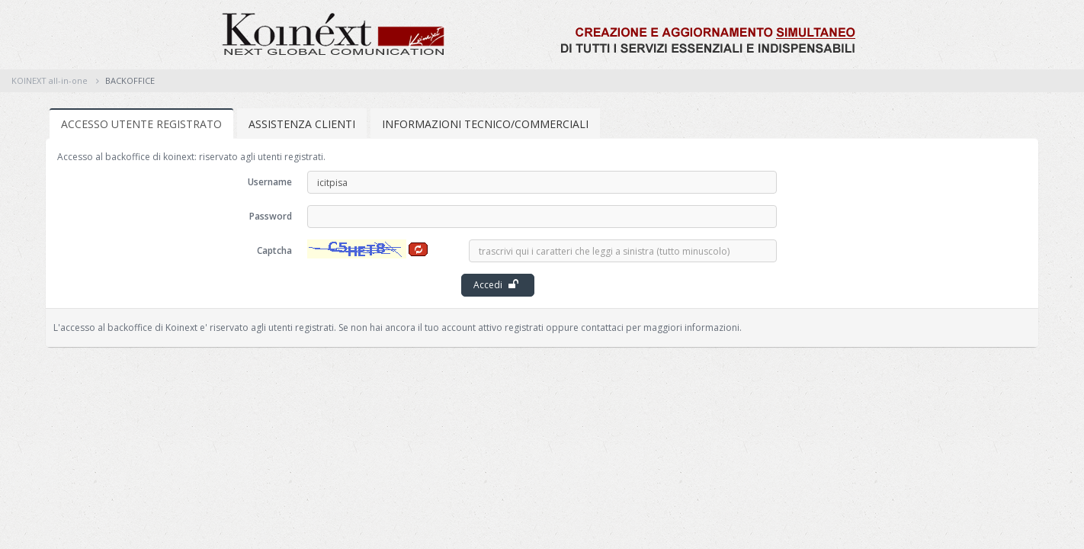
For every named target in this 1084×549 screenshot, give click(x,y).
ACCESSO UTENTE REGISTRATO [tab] (141, 124)
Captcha (274, 250)
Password (270, 216)
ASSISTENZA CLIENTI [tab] (302, 124)
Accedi (495, 284)
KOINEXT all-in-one (49, 80)
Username (270, 181)
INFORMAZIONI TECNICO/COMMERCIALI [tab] (485, 124)
